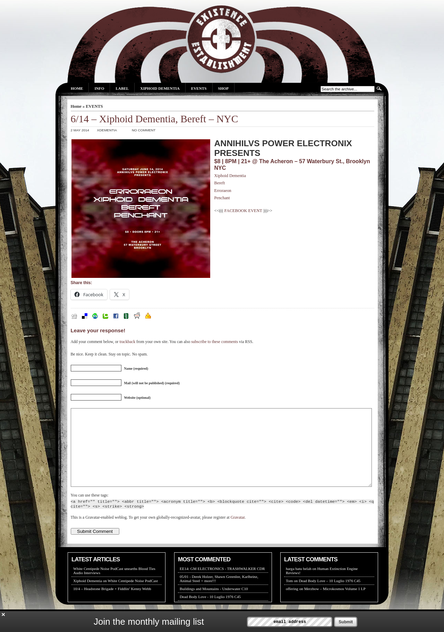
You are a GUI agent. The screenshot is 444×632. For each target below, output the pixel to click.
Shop (223, 88)
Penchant (222, 197)
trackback (127, 342)
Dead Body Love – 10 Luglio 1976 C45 (329, 596)
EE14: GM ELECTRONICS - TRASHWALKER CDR (222, 584)
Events (199, 88)
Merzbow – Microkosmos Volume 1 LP (335, 604)
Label (122, 88)
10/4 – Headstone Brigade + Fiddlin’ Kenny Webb (112, 604)
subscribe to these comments (214, 342)
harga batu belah (298, 584)
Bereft (219, 183)
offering (292, 604)
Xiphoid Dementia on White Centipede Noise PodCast (115, 596)
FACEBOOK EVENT (243, 210)
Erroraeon (222, 190)
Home (77, 88)
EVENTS (94, 106)
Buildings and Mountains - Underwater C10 (214, 604)
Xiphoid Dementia (159, 88)
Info (99, 88)
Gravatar (238, 533)
